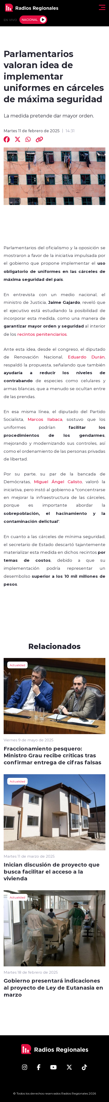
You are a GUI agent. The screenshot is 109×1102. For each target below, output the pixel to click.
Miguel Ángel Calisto (58, 481)
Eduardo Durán (86, 356)
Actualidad (17, 665)
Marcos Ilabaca (45, 419)
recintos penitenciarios (42, 334)
